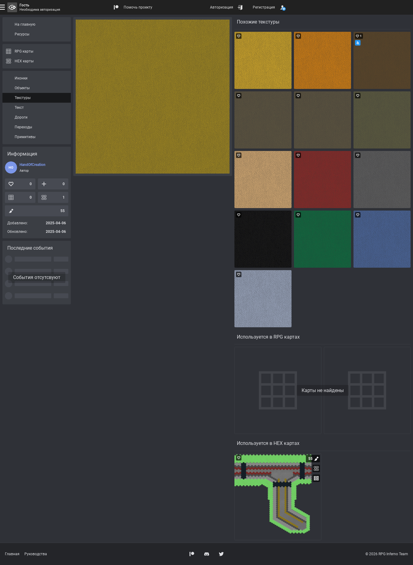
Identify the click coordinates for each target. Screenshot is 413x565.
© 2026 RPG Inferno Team (386, 554)
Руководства (35, 554)
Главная (12, 554)
